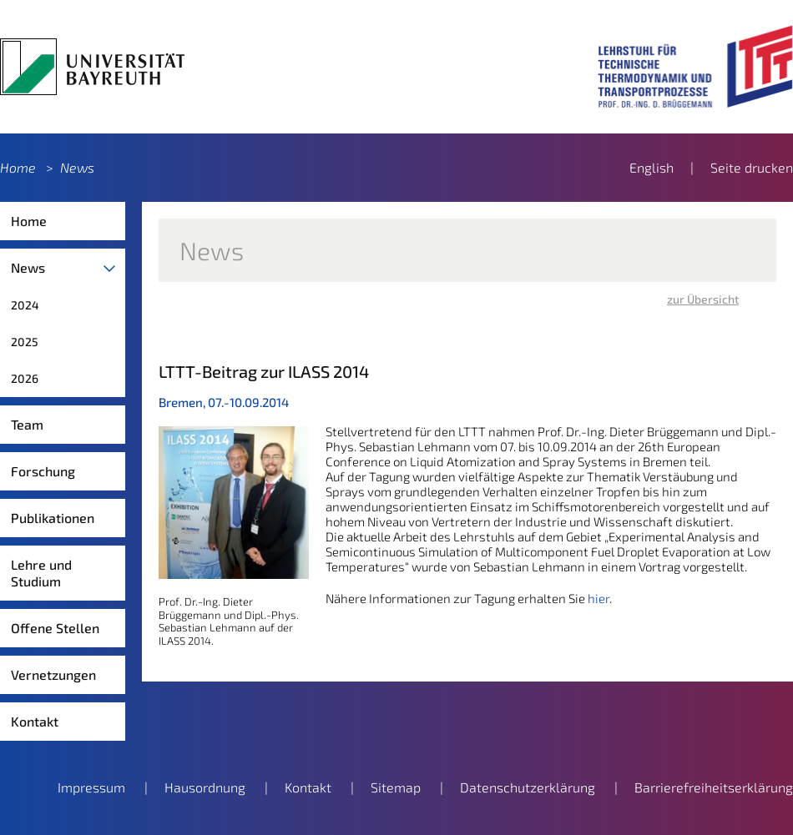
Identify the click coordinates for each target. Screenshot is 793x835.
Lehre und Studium (41, 572)
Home (18, 167)
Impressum (91, 787)
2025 (24, 342)
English (651, 167)
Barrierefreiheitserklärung (713, 787)
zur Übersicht (703, 299)
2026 (24, 378)
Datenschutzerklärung (527, 787)
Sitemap (396, 787)
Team (27, 424)
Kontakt (34, 721)
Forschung (43, 471)
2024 (25, 305)
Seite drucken (751, 167)
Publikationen (52, 518)
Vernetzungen (53, 674)
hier (598, 598)
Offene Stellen (55, 628)
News (77, 167)
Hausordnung (204, 787)
